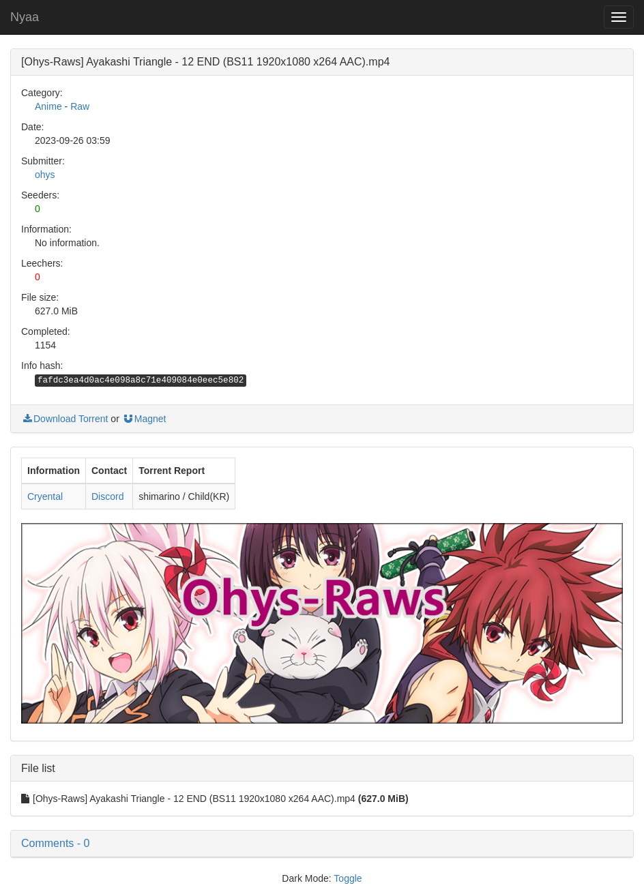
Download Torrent (64, 418)
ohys (45, 174)
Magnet (144, 418)
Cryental (45, 496)
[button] (322, 843)
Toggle (348, 878)
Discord (107, 496)
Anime (48, 106)
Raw (79, 106)
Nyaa (24, 17)
